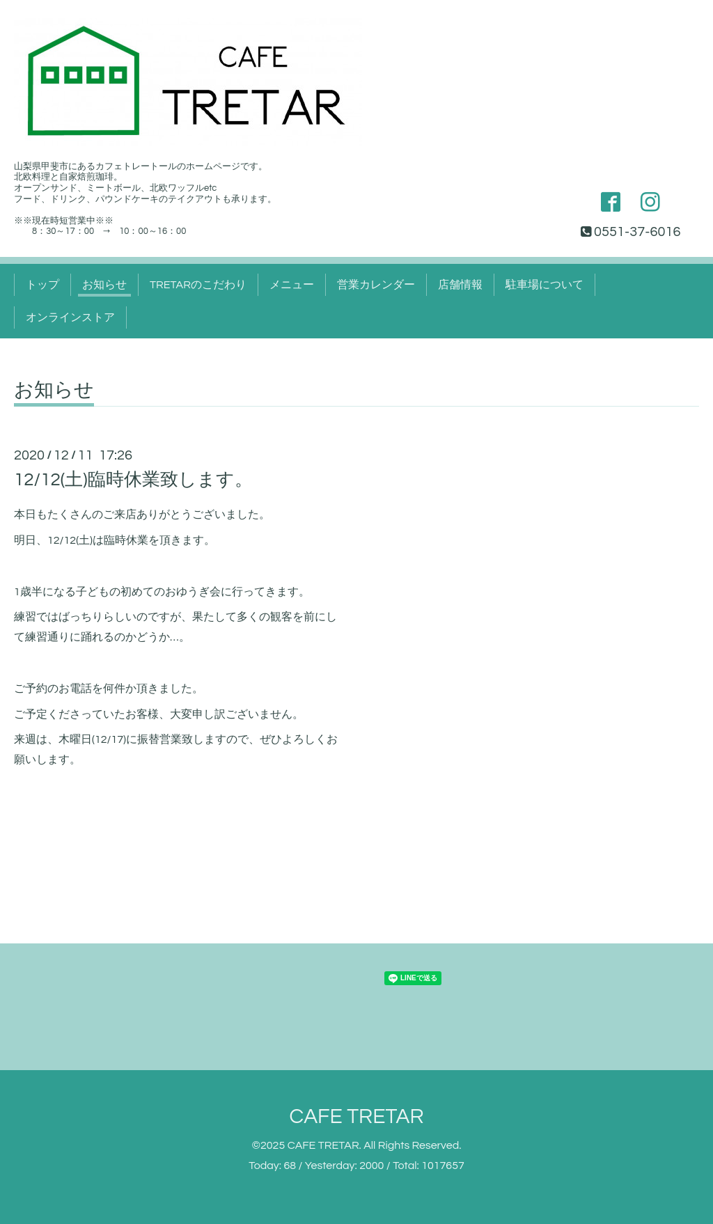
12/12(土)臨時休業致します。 (133, 480)
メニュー (291, 284)
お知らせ (104, 284)
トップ (42, 284)
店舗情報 (460, 284)
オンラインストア (70, 317)
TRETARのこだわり (198, 284)
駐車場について (544, 284)
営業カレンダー (376, 284)
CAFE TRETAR (356, 1116)
